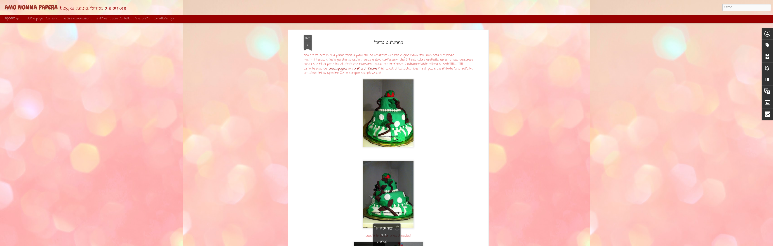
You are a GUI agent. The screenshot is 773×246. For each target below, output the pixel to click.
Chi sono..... (53, 18)
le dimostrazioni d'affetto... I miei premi (123, 18)
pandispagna (338, 47)
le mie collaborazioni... (77, 18)
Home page (35, 18)
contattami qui (163, 18)
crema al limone (365, 47)
